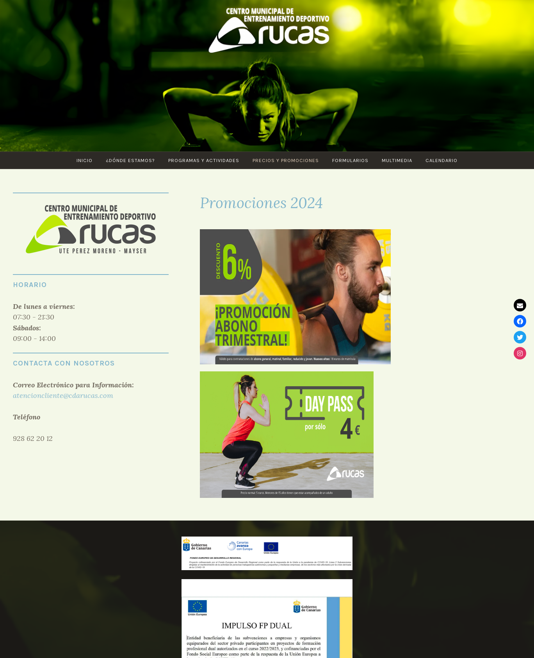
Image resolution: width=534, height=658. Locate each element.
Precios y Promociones (286, 160)
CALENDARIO (441, 160)
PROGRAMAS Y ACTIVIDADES (203, 160)
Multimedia (397, 160)
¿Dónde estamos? (130, 160)
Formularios (350, 160)
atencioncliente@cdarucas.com (63, 395)
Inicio (85, 160)
